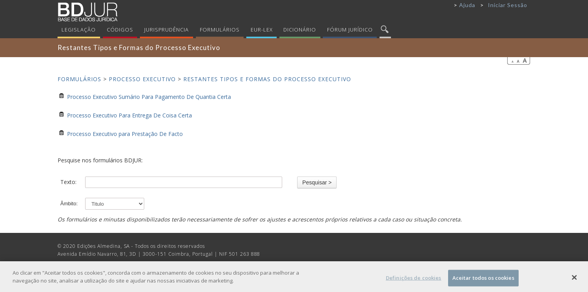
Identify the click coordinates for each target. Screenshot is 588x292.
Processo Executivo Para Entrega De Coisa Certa (129, 115)
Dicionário (299, 29)
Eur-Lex (262, 29)
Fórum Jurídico (350, 29)
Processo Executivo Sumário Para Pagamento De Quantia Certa (149, 96)
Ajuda (467, 5)
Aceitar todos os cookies (483, 279)
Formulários (220, 29)
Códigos (120, 29)
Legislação (78, 29)
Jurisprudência (166, 29)
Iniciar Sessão (507, 5)
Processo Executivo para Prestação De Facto (125, 134)
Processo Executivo (142, 79)
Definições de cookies (413, 279)
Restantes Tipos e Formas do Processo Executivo (267, 79)
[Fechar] (574, 279)
